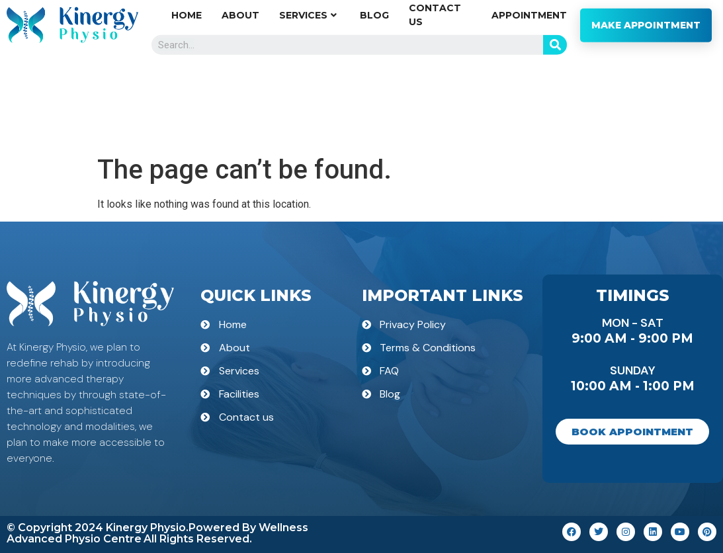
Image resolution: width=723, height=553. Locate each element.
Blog (374, 89)
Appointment (529, 89)
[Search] (555, 119)
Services (308, 89)
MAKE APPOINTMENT (646, 99)
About (240, 89)
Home (186, 89)
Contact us (435, 89)
